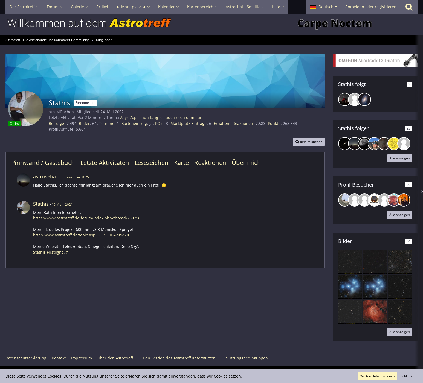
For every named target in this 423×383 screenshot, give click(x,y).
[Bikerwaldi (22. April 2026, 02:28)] (354, 200)
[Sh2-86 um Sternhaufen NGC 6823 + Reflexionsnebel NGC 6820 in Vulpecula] (375, 312)
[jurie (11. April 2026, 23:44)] (403, 200)
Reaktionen (210, 162)
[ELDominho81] (403, 143)
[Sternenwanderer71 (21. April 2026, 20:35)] (364, 200)
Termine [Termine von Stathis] (106, 123)
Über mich (246, 162)
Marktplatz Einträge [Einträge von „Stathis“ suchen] (188, 123)
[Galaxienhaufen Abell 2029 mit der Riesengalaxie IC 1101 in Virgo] (350, 262)
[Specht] (394, 143)
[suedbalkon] (344, 143)
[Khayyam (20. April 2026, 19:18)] (374, 200)
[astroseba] (354, 143)
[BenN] (344, 99)
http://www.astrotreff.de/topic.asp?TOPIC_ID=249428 (81, 235)
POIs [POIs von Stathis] (159, 123)
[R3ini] (374, 143)
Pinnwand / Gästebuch (43, 162)
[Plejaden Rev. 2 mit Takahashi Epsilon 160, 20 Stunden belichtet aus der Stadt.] (350, 287)
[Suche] (409, 7)
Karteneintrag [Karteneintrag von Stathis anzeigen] (134, 123)
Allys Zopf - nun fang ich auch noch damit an (161, 117)
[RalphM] (354, 99)
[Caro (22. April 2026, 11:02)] (344, 200)
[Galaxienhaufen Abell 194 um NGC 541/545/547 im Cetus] (400, 287)
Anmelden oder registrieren (370, 6)
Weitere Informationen (377, 376)
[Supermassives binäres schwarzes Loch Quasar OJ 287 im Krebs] (375, 262)
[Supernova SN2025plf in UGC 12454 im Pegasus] (350, 312)
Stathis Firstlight (48, 252)
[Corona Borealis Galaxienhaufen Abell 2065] (400, 312)
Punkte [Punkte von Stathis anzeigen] (274, 123)
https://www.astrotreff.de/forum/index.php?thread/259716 (86, 218)
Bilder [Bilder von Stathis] (84, 123)
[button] (323, 7)
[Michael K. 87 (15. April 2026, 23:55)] (394, 200)
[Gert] (364, 99)
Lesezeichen (152, 162)
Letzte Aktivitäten (104, 162)
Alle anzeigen (399, 158)
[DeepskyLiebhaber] (384, 143)
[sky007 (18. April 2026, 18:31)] (384, 200)
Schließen (408, 376)
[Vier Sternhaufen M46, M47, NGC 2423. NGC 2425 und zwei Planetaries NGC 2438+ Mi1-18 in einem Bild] (400, 262)
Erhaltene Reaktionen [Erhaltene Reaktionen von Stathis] (233, 123)
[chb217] (364, 143)
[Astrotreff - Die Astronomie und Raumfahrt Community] (211, 24)
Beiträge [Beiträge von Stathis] (56, 123)
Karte (181, 162)
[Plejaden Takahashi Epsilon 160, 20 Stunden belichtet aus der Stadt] (375, 287)
